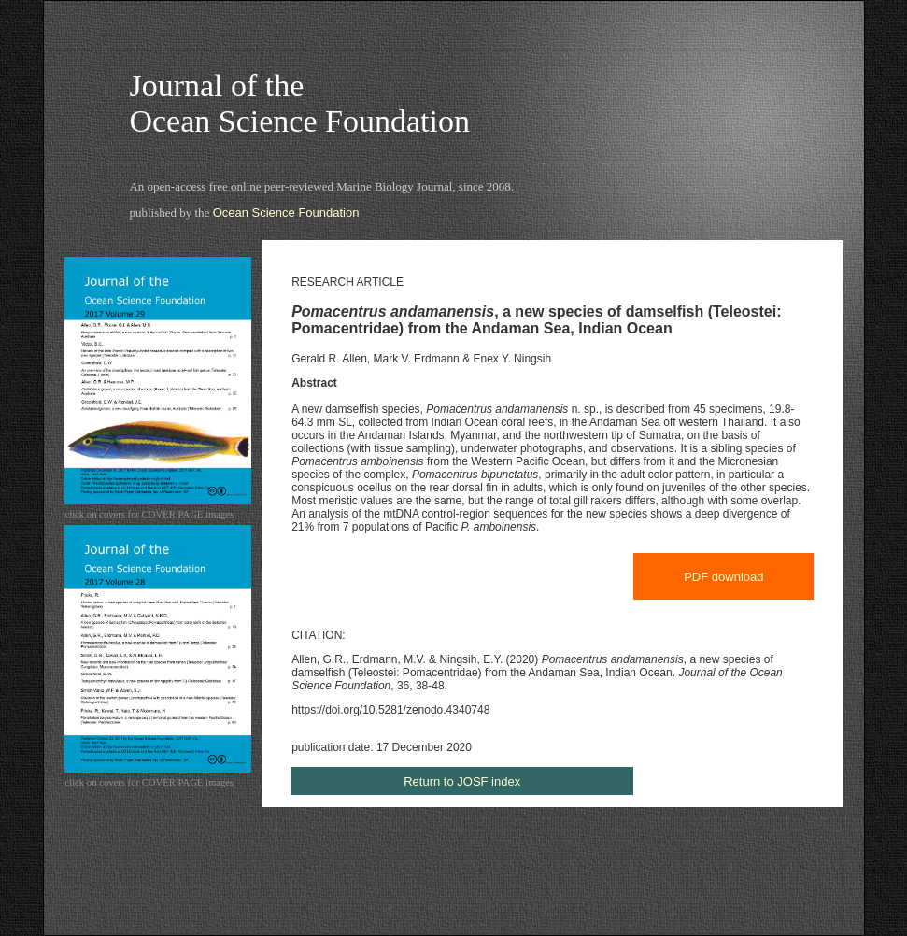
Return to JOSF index (462, 781)
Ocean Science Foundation (286, 213)
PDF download (723, 577)
